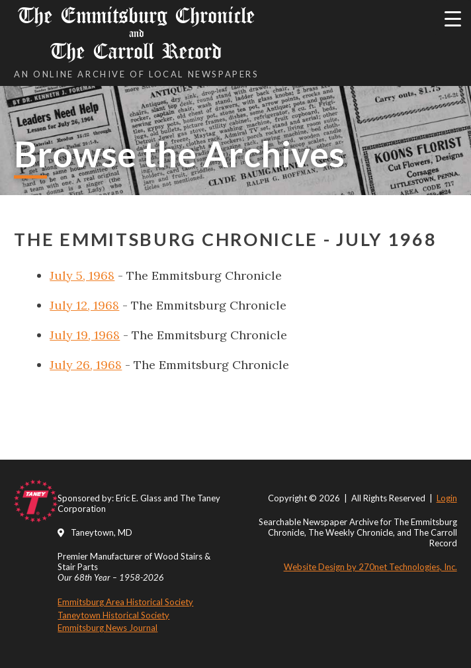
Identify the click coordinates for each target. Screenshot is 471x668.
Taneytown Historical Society (113, 615)
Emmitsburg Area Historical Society (125, 602)
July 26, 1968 (86, 364)
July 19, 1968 (85, 335)
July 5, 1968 (82, 275)
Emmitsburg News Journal (107, 627)
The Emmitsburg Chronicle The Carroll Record (136, 33)
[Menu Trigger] (453, 18)
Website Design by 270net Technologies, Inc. (370, 567)
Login (447, 498)
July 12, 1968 (84, 305)
